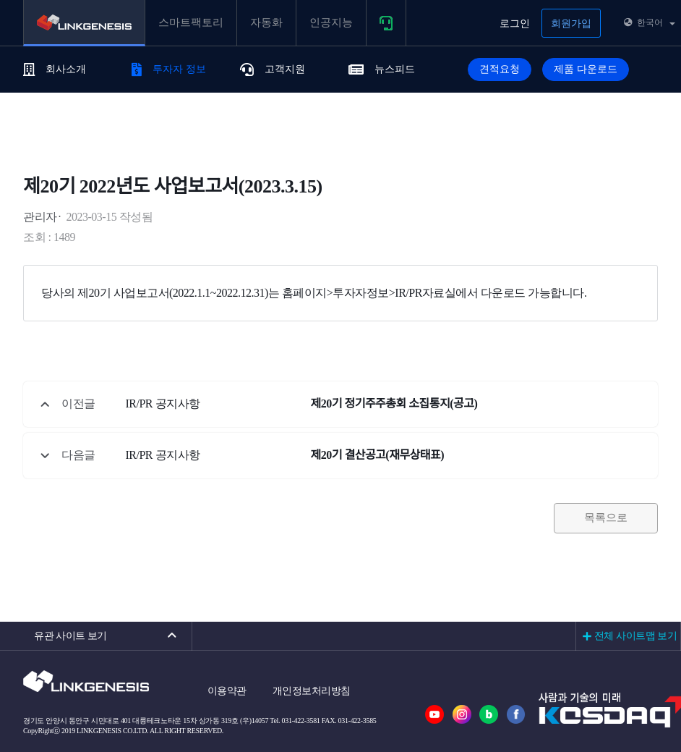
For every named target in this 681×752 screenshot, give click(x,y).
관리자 (40, 217)
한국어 (649, 22)
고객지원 (272, 69)
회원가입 (571, 23)
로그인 (515, 23)
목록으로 (606, 517)
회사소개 (54, 69)
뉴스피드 (381, 69)
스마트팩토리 (190, 22)
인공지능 (331, 22)
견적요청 (499, 69)
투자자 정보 (169, 69)
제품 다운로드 (585, 69)
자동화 (266, 22)
